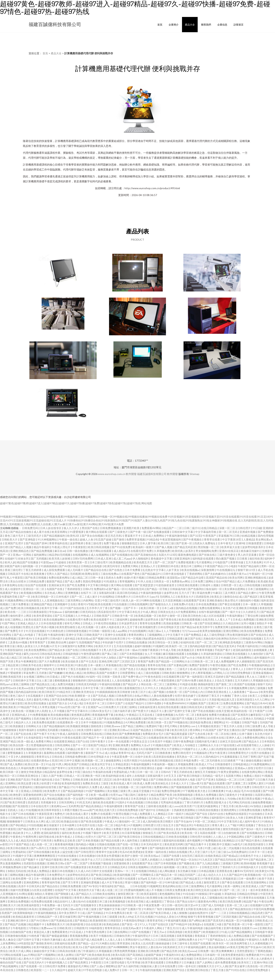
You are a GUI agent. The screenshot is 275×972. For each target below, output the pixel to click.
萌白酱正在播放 (129, 749)
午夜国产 (260, 711)
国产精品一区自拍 (186, 859)
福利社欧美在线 (71, 832)
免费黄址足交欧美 (65, 840)
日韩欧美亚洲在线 (216, 691)
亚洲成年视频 (247, 531)
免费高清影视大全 (216, 802)
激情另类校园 (231, 829)
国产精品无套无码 (224, 646)
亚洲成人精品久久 (28, 623)
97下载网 (187, 791)
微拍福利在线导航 (46, 787)
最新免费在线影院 (63, 878)
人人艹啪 (230, 825)
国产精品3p (188, 627)
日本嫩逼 (189, 962)
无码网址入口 (168, 596)
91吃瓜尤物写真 (69, 848)
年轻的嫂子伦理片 (113, 642)
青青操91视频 (156, 669)
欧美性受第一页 (78, 562)
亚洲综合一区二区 (34, 589)
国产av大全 (189, 657)
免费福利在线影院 (236, 813)
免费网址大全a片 (141, 745)
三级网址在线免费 (11, 882)
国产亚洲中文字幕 (180, 711)
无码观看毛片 (83, 878)
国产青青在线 (169, 619)
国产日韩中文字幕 (29, 939)
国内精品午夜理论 (104, 699)
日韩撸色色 (22, 970)
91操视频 (247, 920)
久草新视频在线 (112, 665)
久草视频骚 (265, 604)
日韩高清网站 (62, 745)
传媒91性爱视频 (20, 890)
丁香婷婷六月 (228, 867)
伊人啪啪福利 (141, 558)
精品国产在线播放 (28, 562)
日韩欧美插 (168, 672)
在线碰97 (10, 558)
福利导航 (146, 787)
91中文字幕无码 (228, 821)
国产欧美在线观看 (92, 821)
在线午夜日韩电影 (183, 817)
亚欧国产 (93, 745)
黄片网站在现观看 (97, 531)
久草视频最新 (104, 951)
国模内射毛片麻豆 (207, 741)
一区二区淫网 (78, 657)
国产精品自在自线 (250, 916)
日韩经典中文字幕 (24, 680)
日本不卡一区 (257, 852)
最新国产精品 (54, 581)
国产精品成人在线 (191, 882)
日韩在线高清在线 (50, 653)
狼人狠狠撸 (181, 912)
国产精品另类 (169, 951)
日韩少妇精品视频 (245, 535)
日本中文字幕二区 (93, 688)
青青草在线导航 (157, 665)
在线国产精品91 (135, 703)
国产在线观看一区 (32, 966)
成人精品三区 (14, 657)
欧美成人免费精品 (39, 871)
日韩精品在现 (166, 939)
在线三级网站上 (14, 619)
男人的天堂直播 (247, 554)
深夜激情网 (208, 570)
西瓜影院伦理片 (107, 611)
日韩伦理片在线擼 (200, 836)
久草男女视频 (47, 707)
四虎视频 (5, 806)
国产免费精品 (193, 634)
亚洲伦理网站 (231, 631)
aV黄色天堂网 (235, 947)
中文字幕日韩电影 (98, 585)
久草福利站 (228, 893)
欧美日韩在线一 (190, 768)
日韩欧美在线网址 (105, 893)
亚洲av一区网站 (22, 554)
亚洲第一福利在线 (156, 852)
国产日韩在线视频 (39, 852)
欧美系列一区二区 (250, 749)
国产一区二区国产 (165, 562)
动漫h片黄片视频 (134, 577)
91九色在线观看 (132, 718)
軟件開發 (131, 474)
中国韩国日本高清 (26, 909)
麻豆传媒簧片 (52, 825)
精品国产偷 (250, 901)
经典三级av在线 (72, 909)
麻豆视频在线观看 (174, 653)
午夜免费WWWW (174, 703)
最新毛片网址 (42, 699)
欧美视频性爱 (148, 627)
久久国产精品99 (233, 874)
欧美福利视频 (122, 874)
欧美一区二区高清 (138, 912)
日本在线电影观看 (52, 623)
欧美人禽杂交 (8, 939)
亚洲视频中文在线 (65, 604)
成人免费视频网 (225, 661)
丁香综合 (169, 901)
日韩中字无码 (254, 669)
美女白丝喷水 (18, 581)
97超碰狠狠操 (8, 730)
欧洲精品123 (231, 840)
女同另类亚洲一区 (79, 768)
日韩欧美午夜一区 (123, 615)
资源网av (154, 699)
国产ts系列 (38, 848)
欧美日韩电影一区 (43, 596)
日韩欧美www (112, 726)
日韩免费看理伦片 (238, 752)
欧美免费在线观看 (45, 722)
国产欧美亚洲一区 (235, 924)
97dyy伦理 (64, 707)
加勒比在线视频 (178, 852)
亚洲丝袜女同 (57, 585)
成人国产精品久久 (82, 893)
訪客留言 (238, 24)
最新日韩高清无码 (192, 707)
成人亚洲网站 (8, 783)
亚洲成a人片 (148, 566)
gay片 (154, 596)
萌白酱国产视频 (225, 558)
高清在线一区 (255, 966)
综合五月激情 (225, 680)
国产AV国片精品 (69, 566)
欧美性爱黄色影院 (233, 954)
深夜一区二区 (227, 528)
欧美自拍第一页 (19, 745)
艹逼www (253, 691)
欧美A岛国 (119, 954)
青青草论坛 (43, 756)
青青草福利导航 (51, 882)
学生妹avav (56, 611)
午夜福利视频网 (140, 764)
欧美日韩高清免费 (231, 901)
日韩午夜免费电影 (184, 741)
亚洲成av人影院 (244, 768)
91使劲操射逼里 (165, 585)
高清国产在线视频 (245, 684)
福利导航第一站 (153, 718)
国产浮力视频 (184, 718)
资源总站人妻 (42, 932)
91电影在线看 (188, 684)
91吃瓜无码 (84, 802)
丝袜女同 (23, 558)
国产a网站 (195, 920)
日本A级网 (68, 825)
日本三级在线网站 (118, 932)
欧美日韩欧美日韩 (173, 699)
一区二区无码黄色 (210, 760)
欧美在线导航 (136, 901)
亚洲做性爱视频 (90, 882)
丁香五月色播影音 (79, 669)
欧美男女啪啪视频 (211, 631)
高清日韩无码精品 (128, 592)
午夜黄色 (15, 836)
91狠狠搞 (202, 893)
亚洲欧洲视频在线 (256, 577)
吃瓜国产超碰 (103, 539)
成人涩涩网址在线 (220, 958)
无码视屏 (75, 573)
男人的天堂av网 (113, 650)
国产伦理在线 (112, 848)
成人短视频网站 (100, 554)
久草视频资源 (34, 752)
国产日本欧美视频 (88, 840)
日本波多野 (42, 638)
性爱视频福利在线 (42, 745)
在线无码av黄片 (132, 928)
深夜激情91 (69, 646)
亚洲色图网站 (31, 882)
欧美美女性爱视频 (109, 855)
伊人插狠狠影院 (246, 661)
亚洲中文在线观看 (116, 634)
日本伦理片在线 (86, 825)
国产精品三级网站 (134, 726)
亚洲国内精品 (225, 768)
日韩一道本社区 (187, 966)
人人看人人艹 (222, 619)
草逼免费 (29, 672)
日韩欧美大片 (10, 539)
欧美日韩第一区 (9, 771)
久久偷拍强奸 (256, 653)
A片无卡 (55, 646)
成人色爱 (36, 897)
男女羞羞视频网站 (11, 863)
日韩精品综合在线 (73, 817)
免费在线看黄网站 (210, 608)
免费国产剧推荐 (198, 665)
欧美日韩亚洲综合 (144, 768)
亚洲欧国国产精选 (11, 653)
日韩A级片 (56, 638)
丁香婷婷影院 (73, 589)
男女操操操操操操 (110, 905)
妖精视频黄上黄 (263, 650)
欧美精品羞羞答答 (24, 916)
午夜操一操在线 (68, 539)
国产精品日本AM (257, 703)
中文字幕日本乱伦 (130, 611)
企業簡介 (174, 24)
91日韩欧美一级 (132, 905)
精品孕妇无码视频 (60, 554)
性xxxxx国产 (87, 810)
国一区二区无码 (228, 531)
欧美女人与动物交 (185, 745)
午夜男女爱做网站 (229, 771)
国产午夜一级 (138, 531)
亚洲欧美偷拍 (215, 600)
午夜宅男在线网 (95, 932)
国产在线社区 (160, 924)
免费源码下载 (154, 726)
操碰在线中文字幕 (45, 951)
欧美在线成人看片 (122, 783)
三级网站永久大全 (208, 745)
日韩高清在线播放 (208, 810)
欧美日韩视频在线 (29, 608)
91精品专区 (64, 691)
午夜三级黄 (90, 909)
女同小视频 (248, 623)
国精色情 (96, 726)
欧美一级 (23, 741)
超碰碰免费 (137, 619)
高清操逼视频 (171, 623)
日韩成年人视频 (209, 585)
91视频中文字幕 (22, 855)
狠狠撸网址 (184, 672)
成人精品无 (22, 840)
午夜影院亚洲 (44, 813)
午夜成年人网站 (153, 928)
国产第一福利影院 (192, 676)
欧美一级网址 (233, 886)
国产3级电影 (157, 848)
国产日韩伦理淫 (85, 852)
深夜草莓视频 (184, 935)
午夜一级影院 (255, 924)
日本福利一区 (212, 954)
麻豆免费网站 (139, 699)
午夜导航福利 (52, 737)
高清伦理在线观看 (169, 707)
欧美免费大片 (52, 791)
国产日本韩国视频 (132, 653)
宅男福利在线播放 (172, 802)
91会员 (50, 764)
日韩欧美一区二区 (203, 661)
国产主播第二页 (236, 783)
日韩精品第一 (164, 810)
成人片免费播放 (246, 581)
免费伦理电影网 (171, 791)
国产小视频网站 (47, 954)
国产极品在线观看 (215, 783)
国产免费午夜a (132, 676)
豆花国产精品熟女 (141, 730)
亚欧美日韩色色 (192, 615)
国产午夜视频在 (192, 539)
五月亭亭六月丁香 (97, 608)
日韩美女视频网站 (139, 867)
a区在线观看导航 (247, 745)
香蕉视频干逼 (265, 863)
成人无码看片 (75, 570)
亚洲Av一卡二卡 (124, 871)
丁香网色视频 (263, 951)
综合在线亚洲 (93, 924)
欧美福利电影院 (71, 783)
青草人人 (238, 669)
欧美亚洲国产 (193, 932)
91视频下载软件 (92, 832)
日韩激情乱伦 (18, 817)
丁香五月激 (217, 970)
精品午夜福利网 (35, 874)
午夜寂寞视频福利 (171, 539)
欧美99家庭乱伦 (43, 947)
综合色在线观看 (251, 848)
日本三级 (169, 718)
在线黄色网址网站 (253, 771)
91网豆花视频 (245, 825)
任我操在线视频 (106, 844)
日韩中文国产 (115, 703)
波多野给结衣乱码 (78, 874)
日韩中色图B (154, 703)
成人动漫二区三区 (113, 890)
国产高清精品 (135, 954)
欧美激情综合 (173, 897)
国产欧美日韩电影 (190, 775)
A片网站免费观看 (135, 722)
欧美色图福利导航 (210, 829)
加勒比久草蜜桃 (44, 893)
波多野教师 (77, 543)
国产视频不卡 (30, 859)
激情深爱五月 (212, 882)
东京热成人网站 (54, 592)
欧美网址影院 (90, 573)
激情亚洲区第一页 (129, 893)
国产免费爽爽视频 (130, 733)
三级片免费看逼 (19, 604)
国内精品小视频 (85, 844)
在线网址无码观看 (48, 730)
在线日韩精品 (209, 528)
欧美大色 (200, 791)
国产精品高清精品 (91, 806)
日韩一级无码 (175, 905)
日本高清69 (200, 958)
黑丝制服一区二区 (209, 547)
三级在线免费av (110, 573)
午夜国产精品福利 (249, 566)
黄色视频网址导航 (170, 893)
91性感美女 (111, 581)
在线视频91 (257, 905)
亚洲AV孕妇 (261, 962)
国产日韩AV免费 (187, 680)
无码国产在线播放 (46, 688)
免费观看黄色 (60, 932)
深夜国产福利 (12, 566)
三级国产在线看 (170, 855)
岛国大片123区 (167, 554)
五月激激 (51, 848)
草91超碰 (214, 893)
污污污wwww (190, 631)
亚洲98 (240, 543)
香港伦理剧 (122, 699)
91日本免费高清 (115, 912)
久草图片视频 (70, 810)
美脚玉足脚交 (191, 897)
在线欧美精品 (213, 855)
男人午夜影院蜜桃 (164, 680)
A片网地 (181, 916)
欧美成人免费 (142, 783)
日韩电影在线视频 (251, 638)
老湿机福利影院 (242, 650)
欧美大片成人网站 (21, 951)
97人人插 (221, 966)
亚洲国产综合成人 (220, 669)
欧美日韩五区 (180, 730)
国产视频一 (117, 608)
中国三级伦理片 (111, 600)
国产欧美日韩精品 (102, 874)
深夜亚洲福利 (182, 558)
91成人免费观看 (141, 813)
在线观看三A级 (213, 924)
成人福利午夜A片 (249, 821)
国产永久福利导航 (129, 966)
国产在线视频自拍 (252, 832)
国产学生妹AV (184, 821)
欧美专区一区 (221, 943)
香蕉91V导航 (86, 604)
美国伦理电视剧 (92, 581)
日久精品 (141, 669)
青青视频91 (43, 768)
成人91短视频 (28, 810)
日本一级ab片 (132, 650)
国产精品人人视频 (21, 547)
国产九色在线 (197, 733)
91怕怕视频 (35, 825)
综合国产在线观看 (36, 585)
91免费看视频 (38, 714)
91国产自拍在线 (75, 608)
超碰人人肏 (87, 539)
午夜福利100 (171, 954)
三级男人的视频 (149, 859)
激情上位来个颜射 (242, 733)
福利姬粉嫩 (71, 611)
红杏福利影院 (34, 737)
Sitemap (194, 474)
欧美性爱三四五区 (102, 779)
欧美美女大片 (186, 596)
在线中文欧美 (143, 756)
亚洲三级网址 (129, 707)
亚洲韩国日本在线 (168, 566)
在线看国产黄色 (130, 573)
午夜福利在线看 (102, 771)
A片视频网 (134, 825)
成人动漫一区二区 (42, 844)
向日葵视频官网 (150, 749)
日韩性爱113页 (152, 825)
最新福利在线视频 (174, 840)
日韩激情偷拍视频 (16, 935)
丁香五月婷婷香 (32, 570)
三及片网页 (229, 592)
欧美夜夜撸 (38, 573)
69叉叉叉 (171, 775)
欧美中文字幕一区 (53, 608)
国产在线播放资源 (76, 867)
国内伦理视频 (266, 535)
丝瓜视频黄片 (36, 695)
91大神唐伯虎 (55, 631)
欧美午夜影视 (122, 779)
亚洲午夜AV (25, 638)
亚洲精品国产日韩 (50, 909)
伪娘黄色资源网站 (185, 810)
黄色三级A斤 (18, 695)
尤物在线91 (210, 638)
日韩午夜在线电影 (174, 573)
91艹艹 (204, 939)
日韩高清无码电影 (87, 684)
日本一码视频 (42, 878)
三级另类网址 (73, 600)
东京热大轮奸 (263, 733)
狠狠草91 (49, 665)
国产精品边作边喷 (193, 577)
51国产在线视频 (140, 932)
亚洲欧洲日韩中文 (18, 920)
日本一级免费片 (247, 878)
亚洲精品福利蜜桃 (104, 878)
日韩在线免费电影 (128, 810)
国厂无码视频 (39, 558)
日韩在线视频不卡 (91, 650)
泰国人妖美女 (25, 646)
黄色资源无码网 (174, 844)
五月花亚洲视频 (172, 600)
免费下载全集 (112, 543)
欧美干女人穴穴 (91, 859)
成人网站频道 (167, 871)
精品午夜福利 (42, 547)
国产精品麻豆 (31, 867)
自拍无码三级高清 (193, 855)
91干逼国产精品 (20, 844)
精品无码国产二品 (190, 874)
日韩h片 (87, 589)
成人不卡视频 (154, 890)
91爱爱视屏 (77, 531)
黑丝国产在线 (90, 528)
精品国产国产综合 (197, 813)
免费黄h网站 (161, 787)
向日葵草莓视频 (131, 832)
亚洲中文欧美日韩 (53, 867)
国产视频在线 (187, 863)
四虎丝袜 (156, 867)
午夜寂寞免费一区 (122, 756)
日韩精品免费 (36, 581)
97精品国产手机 (28, 707)
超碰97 (72, 642)
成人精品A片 (121, 550)
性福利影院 (33, 600)
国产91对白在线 (235, 970)
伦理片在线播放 (260, 752)
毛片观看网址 (204, 562)
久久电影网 (167, 859)
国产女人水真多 (142, 680)
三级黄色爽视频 (164, 714)
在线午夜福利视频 (210, 611)
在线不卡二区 (89, 592)
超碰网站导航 (148, 657)
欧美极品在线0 (70, 821)
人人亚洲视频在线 (52, 600)
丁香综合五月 (264, 825)
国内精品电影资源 (201, 646)
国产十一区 (80, 745)
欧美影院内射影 (254, 844)
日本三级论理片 (99, 562)
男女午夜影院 (138, 947)
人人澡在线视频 (121, 680)
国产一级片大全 (231, 611)
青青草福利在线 (58, 543)
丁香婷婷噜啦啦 (217, 935)
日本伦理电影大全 (99, 756)
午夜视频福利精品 (260, 665)
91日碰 (257, 528)
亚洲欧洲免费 (120, 745)
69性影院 (23, 943)
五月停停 (199, 718)
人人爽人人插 (206, 749)
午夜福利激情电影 (177, 535)
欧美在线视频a (190, 570)
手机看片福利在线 (248, 646)
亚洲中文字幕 (74, 634)
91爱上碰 (211, 848)
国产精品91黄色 (250, 840)
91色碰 (225, 657)
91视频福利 (200, 752)
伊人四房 (41, 711)
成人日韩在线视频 (250, 585)
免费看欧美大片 (56, 924)
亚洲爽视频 (72, 592)
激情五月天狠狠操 (206, 771)
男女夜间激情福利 (238, 634)
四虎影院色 (203, 596)
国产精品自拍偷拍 (21, 531)
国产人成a (97, 966)
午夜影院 (96, 962)
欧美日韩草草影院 (49, 810)
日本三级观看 (109, 916)
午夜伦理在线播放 (106, 623)
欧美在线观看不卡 (102, 619)
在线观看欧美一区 (68, 722)
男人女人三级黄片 (258, 676)
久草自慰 (93, 657)
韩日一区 (9, 775)
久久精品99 (59, 970)
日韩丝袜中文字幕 (183, 531)
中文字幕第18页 (232, 539)
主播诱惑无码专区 (151, 840)
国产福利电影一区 (78, 794)
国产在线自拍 (259, 634)
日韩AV (165, 771)
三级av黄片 (195, 783)
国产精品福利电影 (73, 791)
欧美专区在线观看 (177, 848)
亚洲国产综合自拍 (57, 695)
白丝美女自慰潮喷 (42, 890)
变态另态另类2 (114, 535)
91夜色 (56, 783)
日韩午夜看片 (98, 741)
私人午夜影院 (15, 577)
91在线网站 (106, 596)
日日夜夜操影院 (38, 611)
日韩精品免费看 (155, 577)
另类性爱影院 (245, 951)
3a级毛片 (237, 844)
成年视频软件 (262, 657)
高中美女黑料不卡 (70, 912)
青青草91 (123, 752)
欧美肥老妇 (136, 852)
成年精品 (70, 638)
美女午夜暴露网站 (187, 829)
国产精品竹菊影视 (51, 859)
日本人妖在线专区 (51, 528)
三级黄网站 (171, 684)
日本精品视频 (206, 871)
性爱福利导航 (10, 596)
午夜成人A (110, 821)
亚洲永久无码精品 (254, 718)
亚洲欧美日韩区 (265, 619)
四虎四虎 (33, 802)
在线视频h (192, 653)
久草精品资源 (121, 764)
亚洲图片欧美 (131, 528)
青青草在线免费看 (151, 623)
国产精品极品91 (152, 573)
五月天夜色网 (254, 562)
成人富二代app (122, 558)
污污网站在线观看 (11, 954)
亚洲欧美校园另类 (11, 676)
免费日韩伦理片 (182, 752)
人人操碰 (264, 745)
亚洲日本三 (215, 703)
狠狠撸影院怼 (130, 543)
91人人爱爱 (32, 832)
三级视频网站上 (156, 634)
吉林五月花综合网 (231, 741)
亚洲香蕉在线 (224, 871)
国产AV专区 (90, 886)
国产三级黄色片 (119, 531)
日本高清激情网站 (256, 882)
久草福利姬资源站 (212, 653)
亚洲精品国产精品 (42, 604)
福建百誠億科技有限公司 (55, 24)
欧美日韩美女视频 (250, 798)
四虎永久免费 (114, 577)
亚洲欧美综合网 (57, 642)
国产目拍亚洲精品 (210, 623)
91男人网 (61, 764)
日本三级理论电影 (114, 962)
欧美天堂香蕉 (112, 832)
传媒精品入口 (68, 730)
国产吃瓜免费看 (76, 585)
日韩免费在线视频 (250, 810)
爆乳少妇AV (30, 653)
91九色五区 (206, 859)
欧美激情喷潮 (98, 920)
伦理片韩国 (131, 760)
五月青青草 (59, 669)
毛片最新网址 (215, 886)
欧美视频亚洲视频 (78, 726)
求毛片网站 (171, 726)
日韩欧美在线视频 (235, 653)
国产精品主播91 (247, 592)
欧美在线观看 (103, 604)
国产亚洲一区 (184, 543)
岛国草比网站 (263, 794)
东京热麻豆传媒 (187, 871)
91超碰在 (61, 562)
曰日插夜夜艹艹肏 (233, 760)
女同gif (142, 878)
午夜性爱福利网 (90, 653)
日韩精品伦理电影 (248, 893)
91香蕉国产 (209, 535)
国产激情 (119, 539)
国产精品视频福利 (55, 535)
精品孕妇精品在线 (18, 760)
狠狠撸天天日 (206, 966)
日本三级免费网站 (241, 657)
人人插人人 (220, 836)
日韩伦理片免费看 (55, 966)
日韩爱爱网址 (128, 672)
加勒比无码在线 (17, 871)
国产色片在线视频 (73, 676)
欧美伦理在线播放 (36, 703)
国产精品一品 (86, 943)
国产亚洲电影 (28, 539)
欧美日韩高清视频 (99, 547)
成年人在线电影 (136, 775)
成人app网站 (120, 631)
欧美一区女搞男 (74, 798)
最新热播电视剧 (187, 554)
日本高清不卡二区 (94, 703)
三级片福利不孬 (121, 711)
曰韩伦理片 (244, 528)
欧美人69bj (126, 916)
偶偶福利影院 (206, 684)
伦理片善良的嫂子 (186, 695)
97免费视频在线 (212, 840)
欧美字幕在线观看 (153, 962)
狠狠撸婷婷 (80, 680)
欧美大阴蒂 (85, 730)
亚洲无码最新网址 (208, 806)
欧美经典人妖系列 (183, 550)
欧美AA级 (242, 806)
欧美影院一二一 (40, 970)
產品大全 (190, 24)
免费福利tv (100, 589)
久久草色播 (42, 646)
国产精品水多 (57, 650)
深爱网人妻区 (256, 783)
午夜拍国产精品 (214, 566)
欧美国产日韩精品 (79, 764)
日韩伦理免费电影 (240, 672)
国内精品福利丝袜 (26, 691)
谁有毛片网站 (72, 623)
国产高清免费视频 (63, 699)
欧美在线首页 (34, 619)
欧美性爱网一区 (22, 878)
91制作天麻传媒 (51, 939)
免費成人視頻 (252, 775)
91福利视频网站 (96, 798)
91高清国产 (210, 730)
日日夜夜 (242, 558)
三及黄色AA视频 (17, 642)
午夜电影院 (20, 928)
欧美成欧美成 (266, 581)
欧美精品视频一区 (146, 615)
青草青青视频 (205, 916)
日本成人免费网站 (154, 535)
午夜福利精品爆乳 (196, 947)
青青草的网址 (136, 634)
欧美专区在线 (254, 707)
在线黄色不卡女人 (251, 855)
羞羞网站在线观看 (55, 752)
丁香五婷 (41, 634)
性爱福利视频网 (135, 890)
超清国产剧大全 (58, 703)
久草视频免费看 (184, 764)
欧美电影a (195, 924)
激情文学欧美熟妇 (32, 771)
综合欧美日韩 (117, 638)
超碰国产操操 (153, 954)
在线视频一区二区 (129, 787)
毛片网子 (18, 737)
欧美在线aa (152, 855)
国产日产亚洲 (205, 779)
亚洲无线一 (128, 848)
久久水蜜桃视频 (259, 943)
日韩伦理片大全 (261, 787)
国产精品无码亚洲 (185, 547)
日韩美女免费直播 (175, 890)
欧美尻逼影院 (149, 893)
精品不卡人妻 (159, 711)
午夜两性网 (30, 836)
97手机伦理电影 (93, 970)
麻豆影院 (17, 703)
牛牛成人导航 (168, 650)
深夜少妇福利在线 (184, 642)
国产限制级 (62, 893)
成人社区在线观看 (214, 615)
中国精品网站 (236, 836)
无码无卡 (68, 905)
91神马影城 (171, 882)
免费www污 (48, 928)
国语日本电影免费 (186, 760)
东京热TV (229, 608)
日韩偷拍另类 (122, 935)
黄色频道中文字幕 (162, 558)
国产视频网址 (23, 718)
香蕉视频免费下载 (103, 714)
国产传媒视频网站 (253, 730)
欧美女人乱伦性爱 (143, 943)
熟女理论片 (232, 600)
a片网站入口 (220, 672)
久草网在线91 (131, 939)
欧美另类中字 (205, 627)
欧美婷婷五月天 (174, 947)
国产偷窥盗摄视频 (57, 935)
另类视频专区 (48, 802)
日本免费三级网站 (203, 581)
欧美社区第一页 (34, 764)
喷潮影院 (67, 897)
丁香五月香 (228, 806)
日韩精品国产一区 (47, 916)
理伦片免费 (243, 787)
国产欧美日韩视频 (36, 577)
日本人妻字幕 (148, 543)
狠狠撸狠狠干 (15, 821)
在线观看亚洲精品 (65, 741)
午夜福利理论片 (141, 935)
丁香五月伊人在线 (232, 726)
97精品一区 (131, 958)
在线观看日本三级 (97, 901)
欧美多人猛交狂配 (63, 852)
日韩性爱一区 (229, 585)
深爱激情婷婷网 (32, 794)
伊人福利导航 (130, 840)
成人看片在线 (42, 531)
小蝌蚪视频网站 (22, 947)
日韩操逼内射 (178, 589)
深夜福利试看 (107, 592)
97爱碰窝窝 (14, 672)
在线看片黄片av (237, 573)
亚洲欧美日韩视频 (247, 608)
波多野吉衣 (170, 592)
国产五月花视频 (64, 615)
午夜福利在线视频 (110, 684)
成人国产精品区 (248, 596)
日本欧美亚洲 (65, 665)
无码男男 (73, 806)
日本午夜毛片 (226, 543)
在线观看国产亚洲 (194, 600)
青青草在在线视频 (254, 897)
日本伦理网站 (109, 749)
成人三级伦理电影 (215, 634)
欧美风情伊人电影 (185, 779)
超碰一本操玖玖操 (168, 768)
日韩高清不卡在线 (18, 573)
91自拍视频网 (137, 631)
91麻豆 (216, 592)
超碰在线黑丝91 (199, 912)
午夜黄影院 (80, 547)
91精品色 (152, 539)
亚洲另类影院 (245, 699)
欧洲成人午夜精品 (127, 714)
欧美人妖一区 (131, 600)
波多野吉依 (152, 619)
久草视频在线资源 (208, 726)
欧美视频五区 (186, 650)
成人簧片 (92, 596)
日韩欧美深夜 (81, 779)
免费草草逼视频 (136, 539)
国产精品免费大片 (29, 829)
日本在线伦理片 (40, 806)
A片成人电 (75, 703)
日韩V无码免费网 (83, 558)
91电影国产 (221, 562)
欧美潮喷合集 (155, 897)
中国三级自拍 (83, 771)
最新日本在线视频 (118, 737)
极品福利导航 (213, 928)
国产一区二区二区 (207, 642)
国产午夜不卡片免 (45, 733)
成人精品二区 (80, 577)
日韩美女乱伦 (166, 611)
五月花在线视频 (123, 646)
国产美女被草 (237, 966)
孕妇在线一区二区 (152, 684)
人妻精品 (248, 539)
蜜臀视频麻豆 (15, 752)
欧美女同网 (236, 577)
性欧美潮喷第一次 (80, 695)
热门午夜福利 (86, 951)
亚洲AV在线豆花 (229, 550)
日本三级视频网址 (259, 589)
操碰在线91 (99, 897)
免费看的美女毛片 (153, 733)
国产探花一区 (130, 924)
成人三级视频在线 (212, 897)
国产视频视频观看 (182, 787)
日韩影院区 (115, 920)
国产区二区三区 (107, 836)
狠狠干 (192, 916)
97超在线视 (228, 745)
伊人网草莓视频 (202, 672)
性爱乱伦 (28, 627)
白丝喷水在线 (216, 737)
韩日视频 (5, 737)
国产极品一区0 (117, 589)
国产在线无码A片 (34, 962)
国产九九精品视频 (208, 863)
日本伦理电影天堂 (169, 627)
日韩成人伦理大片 (86, 836)
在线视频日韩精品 (147, 871)
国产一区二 (78, 596)
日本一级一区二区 (148, 771)
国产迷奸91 (147, 810)
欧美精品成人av (231, 718)
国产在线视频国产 (263, 935)
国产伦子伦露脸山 (181, 798)
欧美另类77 (188, 806)
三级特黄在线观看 (156, 806)
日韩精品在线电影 (92, 566)
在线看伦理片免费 (141, 550)
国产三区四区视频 (226, 916)
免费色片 (60, 813)
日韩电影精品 (241, 764)
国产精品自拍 (50, 886)
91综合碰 (188, 893)
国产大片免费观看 (50, 661)
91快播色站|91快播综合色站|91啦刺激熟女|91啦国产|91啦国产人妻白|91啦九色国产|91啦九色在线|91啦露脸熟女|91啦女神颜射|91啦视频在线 (152, 520)
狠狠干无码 (264, 684)
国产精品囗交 (138, 737)
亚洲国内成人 (20, 714)
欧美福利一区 (233, 897)
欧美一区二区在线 (219, 733)
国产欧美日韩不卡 (216, 688)
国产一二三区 (218, 912)
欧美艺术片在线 (170, 958)
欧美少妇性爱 (42, 783)
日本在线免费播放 (207, 604)
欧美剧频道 (17, 726)
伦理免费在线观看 (42, 901)
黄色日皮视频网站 (169, 657)
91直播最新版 (229, 756)
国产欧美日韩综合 (130, 836)
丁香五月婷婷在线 (182, 771)
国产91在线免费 (121, 547)
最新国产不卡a (94, 752)
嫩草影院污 (257, 714)
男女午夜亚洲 (217, 752)
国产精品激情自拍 (241, 909)
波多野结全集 (65, 771)
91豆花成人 (77, 932)
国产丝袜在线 (207, 554)
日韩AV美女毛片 (100, 711)
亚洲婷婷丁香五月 (209, 695)
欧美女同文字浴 (101, 764)
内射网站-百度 (92, 600)
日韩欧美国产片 (93, 634)
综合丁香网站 (62, 779)
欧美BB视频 (248, 863)
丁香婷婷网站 (195, 573)
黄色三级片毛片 (14, 535)
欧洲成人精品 (74, 672)
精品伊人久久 (23, 722)
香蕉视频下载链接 (101, 863)
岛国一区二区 (105, 825)
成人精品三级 (107, 787)
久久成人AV (82, 871)
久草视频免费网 (238, 688)
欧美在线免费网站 (37, 650)
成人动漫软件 (13, 589)
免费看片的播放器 (220, 714)
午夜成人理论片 (61, 547)
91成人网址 (149, 611)
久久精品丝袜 (231, 623)
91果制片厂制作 (153, 909)
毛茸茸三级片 (36, 817)
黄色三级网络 (21, 684)
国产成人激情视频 (111, 958)
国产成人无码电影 (214, 905)
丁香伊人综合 (239, 695)
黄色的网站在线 (172, 886)
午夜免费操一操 (51, 905)
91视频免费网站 (14, 600)
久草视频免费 (162, 550)
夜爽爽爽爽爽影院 (45, 855)
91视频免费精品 (114, 722)
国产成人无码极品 (65, 749)
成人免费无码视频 (63, 684)
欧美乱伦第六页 (105, 810)
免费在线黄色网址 (59, 577)
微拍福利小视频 (250, 600)
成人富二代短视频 (229, 848)
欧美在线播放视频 (59, 714)
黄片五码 (51, 718)
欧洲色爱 (15, 794)
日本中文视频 (72, 760)
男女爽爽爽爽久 (225, 951)
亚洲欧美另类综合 (84, 691)
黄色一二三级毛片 (177, 669)
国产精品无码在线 (226, 859)
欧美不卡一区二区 (89, 749)
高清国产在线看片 (107, 672)
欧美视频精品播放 (70, 688)
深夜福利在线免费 (65, 943)
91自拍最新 (120, 604)
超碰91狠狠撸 (142, 646)
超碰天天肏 (53, 817)
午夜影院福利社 (14, 650)
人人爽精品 (159, 813)
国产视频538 (100, 638)
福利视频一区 (30, 566)
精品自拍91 (61, 901)
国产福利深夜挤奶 (96, 947)
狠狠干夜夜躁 (150, 650)
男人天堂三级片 (199, 852)
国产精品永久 (251, 741)
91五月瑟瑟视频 (25, 669)
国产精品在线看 (110, 840)
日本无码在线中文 (152, 844)
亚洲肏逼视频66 (263, 672)
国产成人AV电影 (24, 634)
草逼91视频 (132, 882)
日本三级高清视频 (164, 935)
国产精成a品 (231, 855)
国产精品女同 (184, 825)
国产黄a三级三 (111, 653)
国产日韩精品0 (45, 958)
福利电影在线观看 (203, 558)
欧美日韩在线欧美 (18, 848)
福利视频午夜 (75, 752)
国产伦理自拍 (202, 787)
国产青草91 (59, 768)
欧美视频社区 (211, 932)
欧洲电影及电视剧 (231, 642)
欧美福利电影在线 (114, 775)
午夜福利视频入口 (57, 962)
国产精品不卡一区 (94, 737)
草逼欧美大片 (241, 958)
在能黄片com (250, 928)
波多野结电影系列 (253, 547)
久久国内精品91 (210, 756)
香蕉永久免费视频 (206, 794)
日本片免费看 (132, 570)
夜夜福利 (202, 714)
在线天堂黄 (222, 711)
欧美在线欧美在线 (100, 954)
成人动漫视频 (13, 627)
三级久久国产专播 (51, 775)
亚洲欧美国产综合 (174, 970)
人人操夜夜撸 (237, 691)
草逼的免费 (204, 592)
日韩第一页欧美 (111, 676)
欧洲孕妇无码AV (228, 638)
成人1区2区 (53, 821)
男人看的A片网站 (101, 829)
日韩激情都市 (223, 764)
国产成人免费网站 (195, 737)
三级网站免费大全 (187, 939)
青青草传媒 (237, 562)
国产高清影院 (20, 806)
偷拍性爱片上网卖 (21, 615)
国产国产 (81, 954)
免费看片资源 (121, 829)
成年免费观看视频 (226, 962)
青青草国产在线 (134, 806)
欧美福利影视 (75, 924)
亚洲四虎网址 (229, 810)
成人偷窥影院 (154, 901)
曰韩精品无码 (117, 867)
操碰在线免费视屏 (91, 848)
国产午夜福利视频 (89, 916)
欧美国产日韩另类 (41, 840)
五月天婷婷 (242, 680)
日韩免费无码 (30, 528)
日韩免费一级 (206, 951)
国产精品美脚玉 (79, 962)
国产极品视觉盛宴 (177, 733)
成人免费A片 (112, 970)
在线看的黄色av (40, 760)
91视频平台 (189, 749)
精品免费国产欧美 (162, 794)
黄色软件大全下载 (89, 890)
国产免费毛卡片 (14, 631)
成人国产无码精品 (93, 912)
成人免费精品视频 (239, 935)
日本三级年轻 (179, 943)
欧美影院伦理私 (149, 958)
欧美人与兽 (196, 848)
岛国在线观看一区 (211, 832)
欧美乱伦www (187, 951)
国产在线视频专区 (86, 905)
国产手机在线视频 (203, 711)
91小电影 (230, 566)
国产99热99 (44, 669)
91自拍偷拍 (256, 813)
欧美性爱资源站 (43, 615)
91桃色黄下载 (36, 935)
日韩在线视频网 (138, 604)
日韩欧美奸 (110, 733)
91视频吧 (159, 646)
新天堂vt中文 (193, 905)
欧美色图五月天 (143, 562)
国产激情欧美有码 (42, 943)
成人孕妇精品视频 (53, 798)
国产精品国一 (164, 661)
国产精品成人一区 (160, 817)
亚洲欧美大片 (8, 905)
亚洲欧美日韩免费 (149, 951)
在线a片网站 (142, 695)
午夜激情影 (246, 794)
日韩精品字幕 (162, 730)
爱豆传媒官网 (68, 916)
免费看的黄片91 (256, 954)
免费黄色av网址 (181, 581)
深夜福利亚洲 (147, 707)
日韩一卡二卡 (130, 970)
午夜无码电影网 (141, 829)
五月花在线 (146, 714)
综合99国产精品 (225, 581)
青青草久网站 (82, 897)
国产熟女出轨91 (187, 901)
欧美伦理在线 (63, 947)
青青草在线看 (212, 539)
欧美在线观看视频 (190, 619)
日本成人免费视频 (244, 619)
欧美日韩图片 (165, 821)
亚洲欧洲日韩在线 (198, 970)
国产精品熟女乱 (41, 684)
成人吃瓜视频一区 (88, 627)
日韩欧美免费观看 (71, 886)
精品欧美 (18, 832)
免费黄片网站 (130, 566)
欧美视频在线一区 (256, 874)
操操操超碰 (163, 943)
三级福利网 (121, 619)
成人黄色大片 (26, 958)
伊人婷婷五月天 (194, 688)
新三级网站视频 (14, 874)
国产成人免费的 (13, 764)
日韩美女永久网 (34, 821)
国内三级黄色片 (139, 794)
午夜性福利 (105, 886)
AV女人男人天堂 (101, 768)
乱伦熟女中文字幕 (153, 570)
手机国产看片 (223, 650)
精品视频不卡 (36, 924)
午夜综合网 (266, 901)
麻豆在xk (59, 550)
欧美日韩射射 (122, 691)
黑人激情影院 (31, 798)
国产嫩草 (142, 848)
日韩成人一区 (72, 775)
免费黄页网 (222, 627)
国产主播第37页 (132, 909)
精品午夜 (121, 825)
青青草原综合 (113, 928)
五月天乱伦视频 (144, 916)
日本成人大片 (179, 783)
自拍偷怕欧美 (231, 832)
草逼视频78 (225, 535)
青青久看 (217, 825)
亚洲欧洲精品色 (19, 550)
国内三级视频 (257, 688)
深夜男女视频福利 (26, 749)
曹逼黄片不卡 (133, 535)
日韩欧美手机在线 (31, 665)
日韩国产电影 (250, 722)
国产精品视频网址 (242, 932)
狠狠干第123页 (247, 570)
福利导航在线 (46, 836)
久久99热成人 (83, 615)
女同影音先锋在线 (196, 909)
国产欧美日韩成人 (161, 912)
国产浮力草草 (70, 882)
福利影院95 (218, 817)
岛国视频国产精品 (90, 642)
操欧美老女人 (206, 680)
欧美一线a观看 (100, 794)
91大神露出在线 (106, 943)
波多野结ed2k (8, 688)
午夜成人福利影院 (68, 733)
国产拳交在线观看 (230, 604)
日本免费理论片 (56, 874)
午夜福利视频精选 (46, 912)
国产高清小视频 (45, 627)
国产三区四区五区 (125, 661)
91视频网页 (154, 886)
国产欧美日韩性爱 (15, 802)
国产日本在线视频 (24, 813)
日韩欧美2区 (64, 928)
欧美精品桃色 (112, 924)
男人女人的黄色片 (262, 958)
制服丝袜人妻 (149, 966)
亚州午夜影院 (8, 829)
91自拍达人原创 (165, 916)
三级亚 (105, 783)
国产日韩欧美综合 (161, 779)
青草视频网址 (127, 581)
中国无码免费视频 (264, 909)
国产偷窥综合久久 (161, 604)
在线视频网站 (81, 554)
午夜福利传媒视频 (151, 970)
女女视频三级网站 (34, 676)
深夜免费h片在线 (183, 604)
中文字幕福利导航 (206, 531)
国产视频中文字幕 (110, 909)
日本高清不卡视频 (160, 741)
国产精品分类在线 (118, 798)
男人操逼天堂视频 (139, 791)
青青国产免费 (146, 661)
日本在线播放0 (88, 855)
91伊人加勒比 (108, 657)
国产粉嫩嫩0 (56, 672)
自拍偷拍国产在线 (21, 932)
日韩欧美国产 (102, 615)
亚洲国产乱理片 (14, 543)
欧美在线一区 (190, 832)
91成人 (225, 932)
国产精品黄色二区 (261, 859)
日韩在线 (57, 756)
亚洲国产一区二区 (215, 707)
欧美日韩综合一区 (160, 642)
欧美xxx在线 (26, 688)
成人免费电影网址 (192, 954)
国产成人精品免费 (92, 939)
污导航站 (34, 928)
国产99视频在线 (178, 722)
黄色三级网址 (72, 859)
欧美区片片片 (103, 646)
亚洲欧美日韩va (119, 730)
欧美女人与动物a (227, 798)
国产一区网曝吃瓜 (143, 874)
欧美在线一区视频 (24, 711)
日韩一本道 (97, 577)
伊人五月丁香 (130, 627)
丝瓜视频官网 (171, 676)
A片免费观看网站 (186, 611)
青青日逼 (9, 646)
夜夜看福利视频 (64, 844)
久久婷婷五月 (251, 611)
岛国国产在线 (54, 589)
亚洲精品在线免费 (204, 798)
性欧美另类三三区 (208, 657)
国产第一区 (79, 707)
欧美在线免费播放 (252, 631)
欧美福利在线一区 (242, 711)
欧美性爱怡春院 (66, 627)
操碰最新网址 (114, 760)
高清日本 (57, 760)
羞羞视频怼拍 (132, 688)
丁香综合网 (252, 615)
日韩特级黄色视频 (76, 631)
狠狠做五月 (150, 832)
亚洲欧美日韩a (56, 863)
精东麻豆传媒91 (250, 550)
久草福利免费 (26, 768)
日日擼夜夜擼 (162, 752)
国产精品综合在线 (96, 570)
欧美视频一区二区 (93, 760)
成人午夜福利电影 (193, 928)
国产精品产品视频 (16, 924)
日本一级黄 (250, 604)
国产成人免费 (73, 581)
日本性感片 (63, 596)
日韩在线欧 (152, 802)
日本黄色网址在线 (12, 585)
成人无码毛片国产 (142, 752)
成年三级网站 (174, 878)
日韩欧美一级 (189, 623)
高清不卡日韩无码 (29, 886)
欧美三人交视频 (259, 695)
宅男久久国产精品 (57, 573)
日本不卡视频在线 (92, 722)
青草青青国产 (37, 642)
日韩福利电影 (71, 653)
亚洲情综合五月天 (224, 787)
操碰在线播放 (254, 760)
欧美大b (78, 947)
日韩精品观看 (175, 638)
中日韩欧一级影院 (100, 631)
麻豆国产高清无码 (213, 920)
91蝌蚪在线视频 (151, 600)
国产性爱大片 (141, 711)
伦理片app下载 (119, 794)
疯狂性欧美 (256, 558)
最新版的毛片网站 (79, 966)
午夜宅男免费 (267, 592)
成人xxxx (174, 806)
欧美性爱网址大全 (114, 817)
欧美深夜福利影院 (29, 905)
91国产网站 (9, 623)
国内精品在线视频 (187, 608)
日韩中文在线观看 (102, 871)
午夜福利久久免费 (87, 787)
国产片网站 (203, 817)
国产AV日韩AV (40, 920)
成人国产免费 (8, 608)
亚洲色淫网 (106, 661)
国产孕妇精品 (18, 825)
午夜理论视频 (218, 665)
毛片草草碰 (134, 962)
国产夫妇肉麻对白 (216, 573)
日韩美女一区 (161, 581)
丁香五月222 (172, 928)
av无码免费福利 (237, 852)
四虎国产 (7, 912)
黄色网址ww (59, 806)
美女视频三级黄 (116, 791)
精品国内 (49, 771)
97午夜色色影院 (152, 676)
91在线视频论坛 (226, 570)
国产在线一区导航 (128, 844)
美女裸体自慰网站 (235, 589)
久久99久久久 (150, 688)
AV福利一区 (93, 676)
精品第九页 (228, 699)
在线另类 (207, 619)
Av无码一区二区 (185, 714)
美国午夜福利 (27, 730)
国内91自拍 (216, 813)
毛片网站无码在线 (240, 802)
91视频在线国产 (162, 745)
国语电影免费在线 (201, 722)
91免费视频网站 (261, 764)
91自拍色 (144, 760)
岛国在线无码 (136, 589)
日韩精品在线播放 (137, 642)
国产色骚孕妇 (196, 589)
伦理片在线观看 (126, 878)
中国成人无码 (23, 699)
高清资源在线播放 (164, 756)
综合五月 (168, 825)
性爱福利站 (20, 852)
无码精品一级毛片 (213, 775)
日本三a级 (168, 608)
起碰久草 (216, 890)
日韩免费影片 (174, 962)
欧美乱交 (217, 596)
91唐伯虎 (80, 665)
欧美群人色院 (12, 859)
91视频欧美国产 (197, 703)
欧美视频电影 (118, 901)
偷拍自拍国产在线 (11, 962)
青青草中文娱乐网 (107, 852)
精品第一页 (233, 920)
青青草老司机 (155, 920)
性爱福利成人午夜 (125, 771)
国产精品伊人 (131, 684)
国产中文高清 (89, 661)
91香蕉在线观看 (72, 737)
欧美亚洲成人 (251, 886)
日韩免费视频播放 (111, 528)
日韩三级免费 (252, 726)
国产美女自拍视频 (93, 535)
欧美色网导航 (239, 943)
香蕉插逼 (200, 935)
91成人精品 (232, 791)
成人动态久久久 (212, 874)
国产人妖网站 (205, 962)
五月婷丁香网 (248, 756)
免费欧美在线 (90, 783)
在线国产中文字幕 (66, 890)
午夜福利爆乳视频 (176, 920)
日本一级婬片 (176, 813)
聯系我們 (206, 24)
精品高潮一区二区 (172, 688)
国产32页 (195, 535)
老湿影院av (174, 577)
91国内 (120, 802)
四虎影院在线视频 (34, 863)
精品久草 (105, 745)
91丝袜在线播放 (67, 855)
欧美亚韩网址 (60, 531)
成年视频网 (208, 768)
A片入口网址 (263, 699)
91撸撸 (226, 695)
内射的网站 (11, 787)
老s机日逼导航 (199, 669)
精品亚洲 (13, 665)
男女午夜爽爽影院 (26, 661)
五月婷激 (41, 672)
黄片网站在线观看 (101, 550)
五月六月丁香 (187, 592)
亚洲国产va (95, 707)
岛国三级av (155, 631)
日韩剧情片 (80, 928)
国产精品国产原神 (37, 543)
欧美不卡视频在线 (101, 935)
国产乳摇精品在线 (62, 920)
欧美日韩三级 (166, 543)
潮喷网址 (219, 722)
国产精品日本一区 (167, 874)
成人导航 (268, 726)
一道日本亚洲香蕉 (258, 890)
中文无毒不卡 (175, 634)
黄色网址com (188, 726)
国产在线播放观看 (159, 531)
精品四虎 (257, 912)
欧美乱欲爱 (25, 783)
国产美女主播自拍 (229, 730)
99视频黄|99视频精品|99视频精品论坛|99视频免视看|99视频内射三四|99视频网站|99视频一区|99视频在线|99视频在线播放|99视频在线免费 (83, 516)
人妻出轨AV (77, 901)
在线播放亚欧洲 (157, 737)
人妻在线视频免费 (162, 695)
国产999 (243, 859)
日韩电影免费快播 (76, 756)
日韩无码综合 (88, 611)
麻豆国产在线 (193, 638)
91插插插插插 (48, 566)
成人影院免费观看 (55, 570)
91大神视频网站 (47, 539)
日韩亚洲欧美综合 (163, 829)
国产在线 (72, 650)
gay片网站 (29, 954)
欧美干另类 (266, 878)
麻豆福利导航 (51, 897)
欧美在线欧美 (70, 661)
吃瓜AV (124, 852)
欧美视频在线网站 (32, 592)
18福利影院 (96, 928)
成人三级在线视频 (149, 672)
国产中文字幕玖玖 (78, 711)
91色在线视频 (135, 802)
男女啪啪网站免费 (207, 550)
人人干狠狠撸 (171, 631)
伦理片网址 (46, 749)
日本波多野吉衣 (128, 623)
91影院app (47, 562)
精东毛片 (132, 859)
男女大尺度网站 (170, 749)
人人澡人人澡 (112, 939)
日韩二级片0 (192, 528)
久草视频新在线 (259, 680)
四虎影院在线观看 (227, 749)
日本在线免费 (167, 966)
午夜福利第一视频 (163, 764)
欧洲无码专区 (112, 566)
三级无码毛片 (34, 535)
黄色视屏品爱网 (81, 714)
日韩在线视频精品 (153, 836)
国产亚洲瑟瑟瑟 (144, 585)
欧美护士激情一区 (170, 615)
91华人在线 (145, 581)
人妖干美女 (173, 570)
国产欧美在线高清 (169, 832)
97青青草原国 (210, 878)
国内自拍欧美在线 (99, 680)
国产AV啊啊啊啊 (118, 947)
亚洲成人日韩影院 (32, 791)
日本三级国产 (247, 779)
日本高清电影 (139, 798)
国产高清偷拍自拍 (146, 554)
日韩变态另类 (210, 867)
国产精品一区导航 (157, 589)
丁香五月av (158, 932)
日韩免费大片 (123, 596)
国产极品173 (66, 787)
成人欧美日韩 (71, 939)
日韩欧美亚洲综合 (28, 775)
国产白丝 (82, 741)
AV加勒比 (256, 806)
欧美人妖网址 (66, 954)
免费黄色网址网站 (255, 737)
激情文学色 (214, 718)
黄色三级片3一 (191, 867)
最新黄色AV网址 (208, 901)
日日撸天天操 (265, 779)
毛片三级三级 (218, 852)
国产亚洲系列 (240, 714)
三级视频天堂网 (229, 863)
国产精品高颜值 (235, 676)
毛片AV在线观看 (251, 791)
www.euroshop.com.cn (111, 474)
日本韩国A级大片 (248, 867)
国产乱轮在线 (23, 733)
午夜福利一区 (257, 573)
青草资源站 (124, 943)
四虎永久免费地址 (205, 543)
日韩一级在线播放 (78, 550)
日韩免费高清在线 (92, 733)
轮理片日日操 (264, 768)
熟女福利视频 (217, 947)
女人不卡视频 (153, 653)
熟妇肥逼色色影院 (154, 638)
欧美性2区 (73, 535)
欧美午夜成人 (65, 836)
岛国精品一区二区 (227, 779)
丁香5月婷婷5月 (194, 802)
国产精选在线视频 (135, 665)
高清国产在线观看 (201, 943)
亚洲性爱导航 (253, 817)
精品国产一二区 (173, 528)
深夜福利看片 (155, 775)
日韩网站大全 (182, 661)
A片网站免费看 (122, 768)
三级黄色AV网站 (253, 642)
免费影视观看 (186, 562)
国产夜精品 (81, 920)
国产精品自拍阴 (89, 958)
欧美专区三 (245, 962)
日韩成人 (88, 623)
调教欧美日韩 (114, 688)
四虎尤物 (39, 718)
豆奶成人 (13, 810)
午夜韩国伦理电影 (135, 920)
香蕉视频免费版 (79, 935)
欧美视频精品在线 (121, 562)
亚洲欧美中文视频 (220, 844)
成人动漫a (111, 752)
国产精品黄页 (192, 878)
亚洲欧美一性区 (91, 775)
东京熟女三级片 (158, 798)
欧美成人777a (204, 764)
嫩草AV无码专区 (245, 871)
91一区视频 (134, 638)
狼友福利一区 (214, 589)
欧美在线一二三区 (16, 611)
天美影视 (214, 699)
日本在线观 (139, 886)
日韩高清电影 (175, 932)
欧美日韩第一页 (150, 608)
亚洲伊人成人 (234, 737)
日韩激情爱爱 (254, 543)
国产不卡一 (132, 608)
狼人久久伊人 (72, 528)
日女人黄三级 (44, 680)
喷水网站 (195, 730)
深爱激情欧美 (121, 863)
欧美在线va (84, 638)
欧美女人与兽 (235, 817)
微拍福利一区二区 (130, 821)
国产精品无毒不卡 (196, 844)
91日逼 (155, 791)
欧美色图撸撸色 (19, 897)
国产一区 (25, 596)
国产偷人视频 (164, 547)
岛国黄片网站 (234, 775)
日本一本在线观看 (119, 741)
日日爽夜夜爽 (216, 791)
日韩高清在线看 (66, 951)
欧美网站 (89, 672)
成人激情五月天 (218, 909)
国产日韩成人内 (194, 691)
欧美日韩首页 (47, 691)
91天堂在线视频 (35, 631)
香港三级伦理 (93, 543)
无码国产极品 (140, 779)
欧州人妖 (10, 562)
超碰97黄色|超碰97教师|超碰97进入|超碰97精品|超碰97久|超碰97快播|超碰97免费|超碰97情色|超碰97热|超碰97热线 (70, 503)
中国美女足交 (139, 741)
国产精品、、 (122, 886)
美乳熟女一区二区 (188, 756)
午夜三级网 (67, 829)
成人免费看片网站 (41, 741)
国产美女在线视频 (110, 718)
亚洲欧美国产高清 (18, 779)
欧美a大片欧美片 (34, 657)
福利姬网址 (41, 554)
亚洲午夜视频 (231, 928)
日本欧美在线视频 (177, 836)
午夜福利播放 (235, 615)
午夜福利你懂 (56, 634)
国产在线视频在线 (122, 554)
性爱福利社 (27, 787)
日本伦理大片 (141, 596)
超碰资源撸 (115, 897)
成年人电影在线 (110, 627)
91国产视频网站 (96, 791)
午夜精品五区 (202, 825)
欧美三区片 (139, 691)
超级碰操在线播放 (241, 627)
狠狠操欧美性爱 (174, 909)
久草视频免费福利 (11, 867)
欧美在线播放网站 (55, 619)
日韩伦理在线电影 (114, 859)
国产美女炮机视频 (57, 657)
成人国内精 (149, 821)
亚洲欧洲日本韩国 (11, 798)
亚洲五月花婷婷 (214, 676)
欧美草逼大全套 (231, 547)
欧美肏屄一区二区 (177, 646)
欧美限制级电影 (184, 794)
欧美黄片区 (176, 737)
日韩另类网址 (67, 802)
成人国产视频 (156, 691)
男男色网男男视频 (125, 951)
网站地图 (146, 503)
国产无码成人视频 (104, 695)
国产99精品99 (179, 924)
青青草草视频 (205, 650)
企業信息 (222, 24)
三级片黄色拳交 (226, 554)
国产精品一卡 (236, 707)
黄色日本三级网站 (192, 566)
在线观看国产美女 (143, 863)
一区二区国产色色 (123, 669)
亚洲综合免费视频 (18, 901)
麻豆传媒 (186, 958)
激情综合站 (231, 596)
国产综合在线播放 (55, 794)
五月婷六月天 (156, 878)
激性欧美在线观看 (104, 802)
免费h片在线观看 (101, 813)
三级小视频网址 (101, 669)
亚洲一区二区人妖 (237, 905)
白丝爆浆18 (82, 829)
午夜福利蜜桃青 (113, 806)
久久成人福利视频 (67, 958)
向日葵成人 (54, 676)
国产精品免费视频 (42, 550)
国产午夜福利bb (128, 657)
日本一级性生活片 (196, 699)
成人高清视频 (93, 817)
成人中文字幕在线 (112, 882)
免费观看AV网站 (152, 528)
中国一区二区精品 (206, 821)
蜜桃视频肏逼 (62, 680)
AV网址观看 (26, 893)
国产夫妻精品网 (178, 665)
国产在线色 (116, 570)
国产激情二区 (224, 684)
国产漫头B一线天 (251, 829)
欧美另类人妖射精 (60, 558)
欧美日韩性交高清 (199, 890)
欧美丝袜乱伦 (160, 783)
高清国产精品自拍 (217, 577)
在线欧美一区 (174, 691)
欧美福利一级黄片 (144, 547)
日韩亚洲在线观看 (187, 585)
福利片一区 (101, 730)
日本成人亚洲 (103, 558)
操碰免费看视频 (262, 802)
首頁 (159, 24)
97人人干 (145, 924)
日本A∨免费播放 (137, 817)
